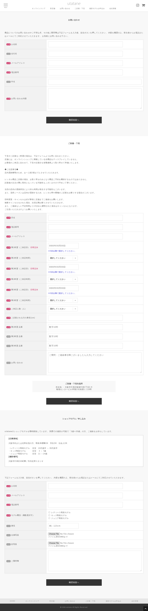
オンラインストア (38, 8)
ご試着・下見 (80, 8)
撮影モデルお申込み (97, 8)
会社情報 (112, 8)
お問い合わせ (65, 8)
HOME (12, 601)
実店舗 (52, 8)
